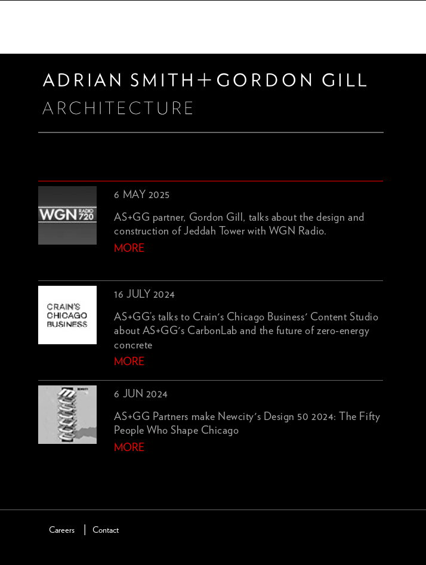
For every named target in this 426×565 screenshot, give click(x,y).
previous (45, 468)
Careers (62, 530)
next (65, 468)
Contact (105, 530)
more (129, 248)
